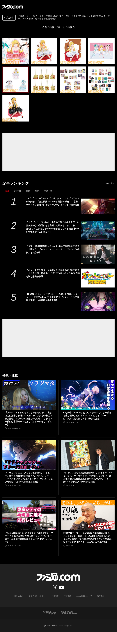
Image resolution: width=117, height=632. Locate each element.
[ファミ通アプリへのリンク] (49, 612)
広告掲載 (100, 596)
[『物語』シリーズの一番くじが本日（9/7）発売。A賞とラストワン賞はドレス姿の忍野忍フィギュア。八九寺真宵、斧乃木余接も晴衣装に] (15, 51)
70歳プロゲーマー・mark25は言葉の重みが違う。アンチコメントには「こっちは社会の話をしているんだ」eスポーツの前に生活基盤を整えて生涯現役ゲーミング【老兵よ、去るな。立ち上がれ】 (87, 537)
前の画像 (49, 27)
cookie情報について (84, 596)
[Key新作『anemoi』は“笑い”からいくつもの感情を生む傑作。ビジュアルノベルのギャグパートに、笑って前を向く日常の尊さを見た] (88, 395)
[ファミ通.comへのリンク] (12, 7)
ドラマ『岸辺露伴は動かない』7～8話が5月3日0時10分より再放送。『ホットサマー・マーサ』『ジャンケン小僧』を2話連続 (52, 249)
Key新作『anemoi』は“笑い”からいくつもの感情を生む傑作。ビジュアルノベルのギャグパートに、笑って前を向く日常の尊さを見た (87, 415)
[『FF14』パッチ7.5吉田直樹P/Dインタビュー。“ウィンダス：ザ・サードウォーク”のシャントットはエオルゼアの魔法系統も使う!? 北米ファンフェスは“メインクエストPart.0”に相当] (88, 455)
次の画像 (67, 27)
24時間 (17, 191)
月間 (37, 191)
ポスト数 (48, 191)
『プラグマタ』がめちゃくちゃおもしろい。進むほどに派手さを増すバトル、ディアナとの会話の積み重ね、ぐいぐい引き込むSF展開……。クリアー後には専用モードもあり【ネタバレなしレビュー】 (28, 418)
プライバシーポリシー (37, 596)
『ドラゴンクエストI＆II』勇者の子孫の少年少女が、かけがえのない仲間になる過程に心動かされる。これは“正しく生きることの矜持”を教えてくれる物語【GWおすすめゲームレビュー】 (52, 227)
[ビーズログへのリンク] (69, 612)
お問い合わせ (18, 596)
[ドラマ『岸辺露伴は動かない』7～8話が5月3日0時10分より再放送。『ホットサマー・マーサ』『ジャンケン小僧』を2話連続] (98, 254)
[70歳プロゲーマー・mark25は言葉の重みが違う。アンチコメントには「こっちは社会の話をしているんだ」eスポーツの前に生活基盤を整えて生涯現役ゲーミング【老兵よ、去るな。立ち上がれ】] (88, 515)
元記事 (8, 18)
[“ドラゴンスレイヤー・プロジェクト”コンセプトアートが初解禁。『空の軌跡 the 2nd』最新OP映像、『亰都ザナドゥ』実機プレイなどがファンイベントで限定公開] (98, 206)
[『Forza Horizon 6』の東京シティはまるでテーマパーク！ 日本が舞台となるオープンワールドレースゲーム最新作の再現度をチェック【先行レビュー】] (29, 515)
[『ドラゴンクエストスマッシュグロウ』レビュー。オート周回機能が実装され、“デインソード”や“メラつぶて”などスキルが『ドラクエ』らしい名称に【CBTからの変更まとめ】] (29, 455)
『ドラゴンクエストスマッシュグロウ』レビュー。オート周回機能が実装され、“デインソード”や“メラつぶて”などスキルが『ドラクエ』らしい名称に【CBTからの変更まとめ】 (29, 477)
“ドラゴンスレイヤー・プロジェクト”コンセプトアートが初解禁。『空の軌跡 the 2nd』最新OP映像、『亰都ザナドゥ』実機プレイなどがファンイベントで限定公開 (52, 201)
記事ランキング (15, 183)
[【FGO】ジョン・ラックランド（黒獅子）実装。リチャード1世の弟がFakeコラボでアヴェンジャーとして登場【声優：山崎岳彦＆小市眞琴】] (98, 301)
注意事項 (67, 596)
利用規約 (55, 596)
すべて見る (110, 183)
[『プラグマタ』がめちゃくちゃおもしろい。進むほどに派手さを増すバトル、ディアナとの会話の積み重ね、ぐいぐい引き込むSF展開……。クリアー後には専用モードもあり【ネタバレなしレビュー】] (29, 395)
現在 (7, 191)
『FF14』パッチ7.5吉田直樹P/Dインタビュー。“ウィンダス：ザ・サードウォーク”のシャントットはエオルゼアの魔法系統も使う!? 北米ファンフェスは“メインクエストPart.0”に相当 (87, 477)
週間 (28, 191)
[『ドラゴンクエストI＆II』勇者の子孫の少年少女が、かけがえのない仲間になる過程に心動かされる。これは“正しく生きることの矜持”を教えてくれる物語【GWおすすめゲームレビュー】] (98, 230)
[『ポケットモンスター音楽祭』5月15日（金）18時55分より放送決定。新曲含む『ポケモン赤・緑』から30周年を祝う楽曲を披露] (98, 278)
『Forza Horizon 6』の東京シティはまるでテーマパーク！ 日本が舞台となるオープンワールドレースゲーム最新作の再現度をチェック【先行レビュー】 (29, 537)
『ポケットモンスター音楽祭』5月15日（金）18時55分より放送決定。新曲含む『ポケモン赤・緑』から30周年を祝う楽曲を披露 (53, 273)
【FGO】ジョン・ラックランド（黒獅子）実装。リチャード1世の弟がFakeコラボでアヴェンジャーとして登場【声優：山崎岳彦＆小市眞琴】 (52, 297)
